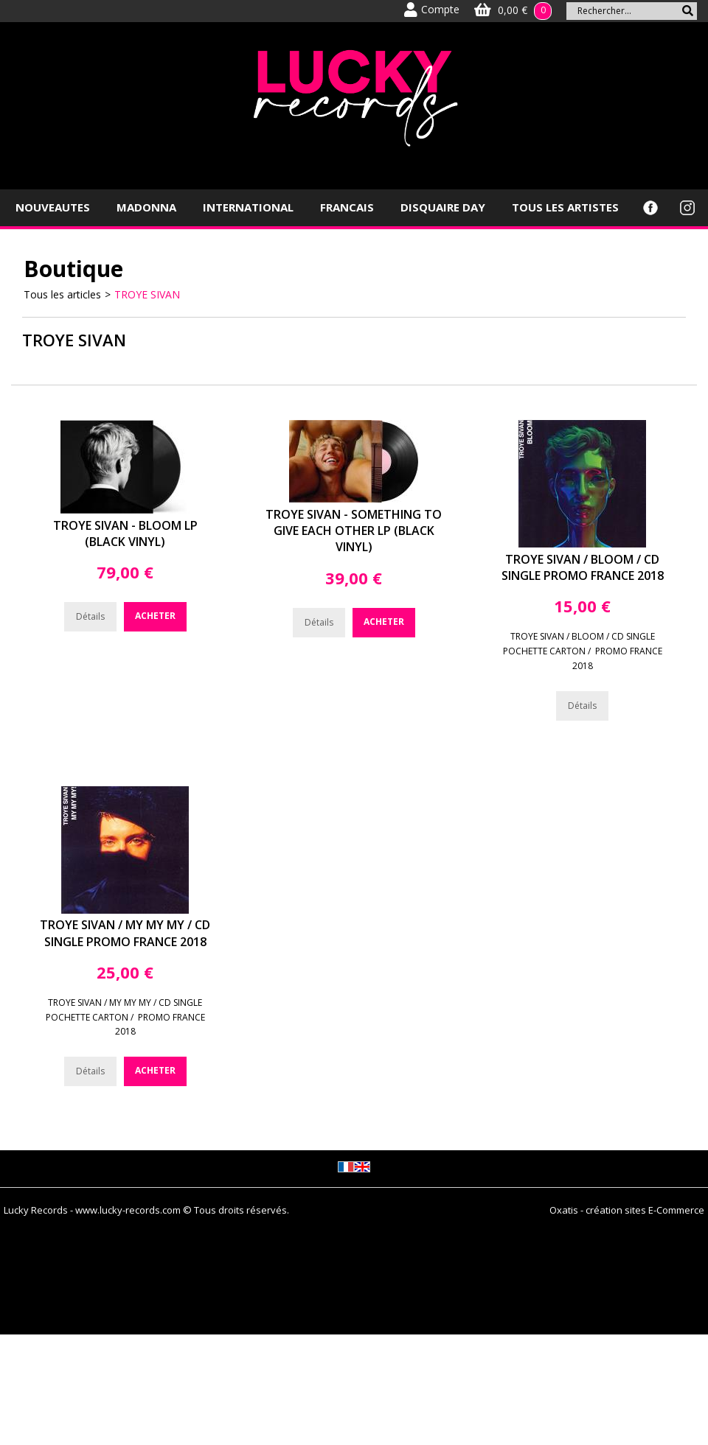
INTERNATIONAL (248, 207)
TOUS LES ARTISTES (565, 207)
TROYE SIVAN (147, 294)
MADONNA (146, 207)
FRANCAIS (347, 207)
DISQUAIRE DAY (442, 207)
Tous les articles (62, 294)
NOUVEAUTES (52, 207)
